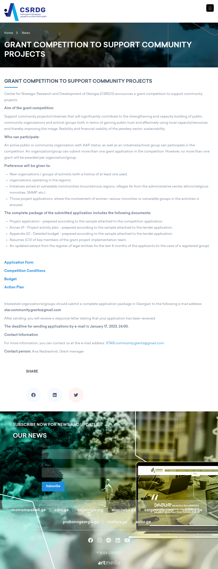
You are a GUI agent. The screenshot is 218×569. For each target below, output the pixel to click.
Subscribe (53, 486)
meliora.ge (117, 522)
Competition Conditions (24, 271)
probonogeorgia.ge (81, 522)
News (26, 33)
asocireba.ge (124, 510)
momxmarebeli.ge (29, 510)
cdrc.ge (61, 510)
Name (46, 447)
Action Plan (14, 287)
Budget (10, 279)
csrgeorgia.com (159, 510)
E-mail (46, 465)
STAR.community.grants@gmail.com (135, 343)
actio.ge (143, 522)
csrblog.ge (192, 510)
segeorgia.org (90, 510)
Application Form (18, 263)
